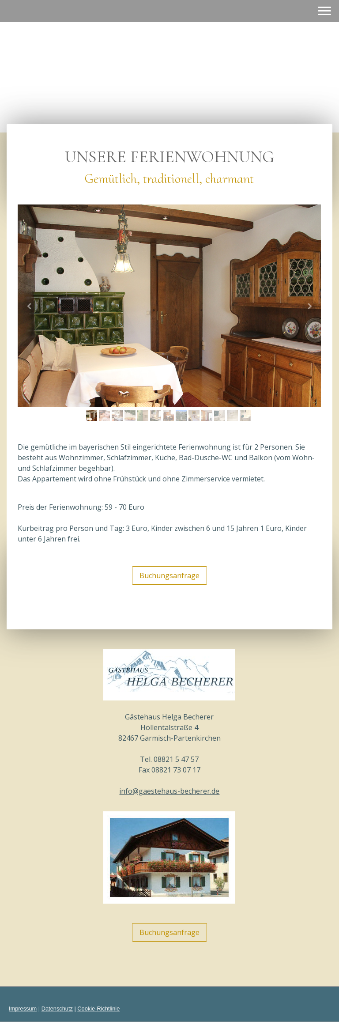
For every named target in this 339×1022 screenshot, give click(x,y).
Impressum (23, 1008)
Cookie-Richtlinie (98, 1008)
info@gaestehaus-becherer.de (169, 791)
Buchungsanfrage (169, 575)
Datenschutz (57, 1008)
